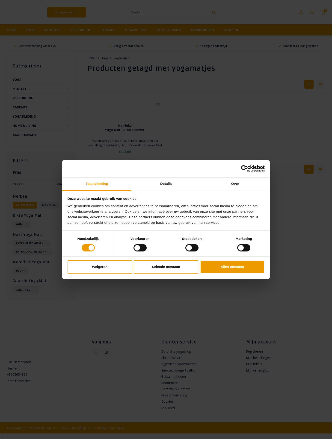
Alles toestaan (232, 267)
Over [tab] (235, 184)
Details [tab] (166, 184)
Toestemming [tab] (97, 184)
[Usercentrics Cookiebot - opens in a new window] (244, 168)
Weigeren (99, 267)
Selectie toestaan (166, 267)
